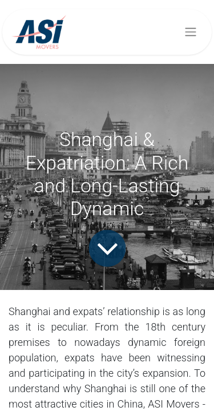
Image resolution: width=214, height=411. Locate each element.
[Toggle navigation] (191, 32)
